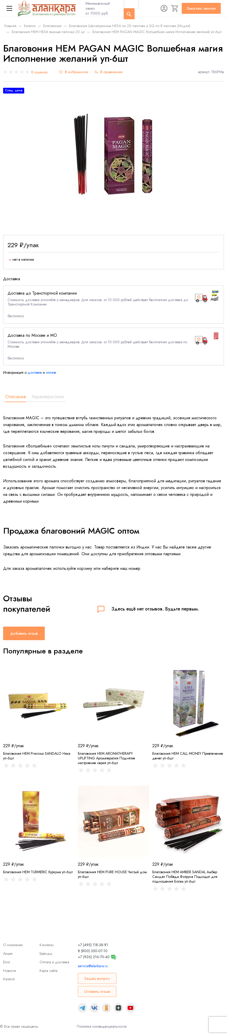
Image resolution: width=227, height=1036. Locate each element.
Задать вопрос (97, 978)
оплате (51, 372)
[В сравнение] (108, 72)
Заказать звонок (201, 8)
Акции (7, 953)
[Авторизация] (164, 8)
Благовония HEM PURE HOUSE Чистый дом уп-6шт (112, 874)
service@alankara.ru (93, 966)
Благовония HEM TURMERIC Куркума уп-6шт (38, 872)
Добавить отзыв (24, 633)
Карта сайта (49, 970)
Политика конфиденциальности (102, 1026)
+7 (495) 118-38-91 (93, 944)
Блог (6, 962)
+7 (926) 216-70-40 (94, 956)
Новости (9, 970)
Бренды (46, 953)
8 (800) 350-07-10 (93, 950)
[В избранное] (73, 72)
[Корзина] (175, 8)
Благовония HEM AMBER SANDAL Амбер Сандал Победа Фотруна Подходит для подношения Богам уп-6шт (184, 876)
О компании (13, 944)
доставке (35, 372)
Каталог (9, 979)
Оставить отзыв (97, 991)
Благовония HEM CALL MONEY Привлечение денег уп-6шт (187, 756)
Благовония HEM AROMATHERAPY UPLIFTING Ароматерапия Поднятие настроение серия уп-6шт (106, 758)
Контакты (47, 944)
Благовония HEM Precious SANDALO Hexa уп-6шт (36, 756)
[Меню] (9, 8)
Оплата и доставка (54, 962)
